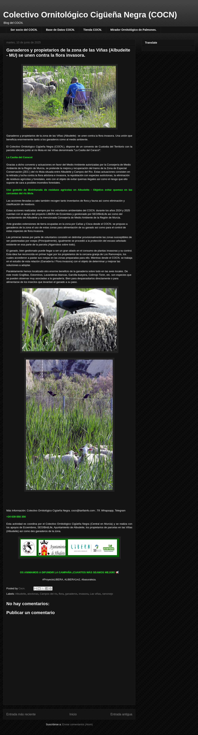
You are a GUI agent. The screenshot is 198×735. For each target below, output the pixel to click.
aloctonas (32, 593)
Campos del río (48, 593)
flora (61, 593)
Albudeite (20, 593)
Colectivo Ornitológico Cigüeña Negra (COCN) (90, 14)
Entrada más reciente (21, 714)
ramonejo (107, 593)
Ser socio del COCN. (23, 29)
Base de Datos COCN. (60, 29)
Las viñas (95, 593)
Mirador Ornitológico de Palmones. (133, 29)
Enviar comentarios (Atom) (77, 724)
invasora (84, 593)
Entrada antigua (121, 714)
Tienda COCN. (92, 29)
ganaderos (71, 593)
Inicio (73, 714)
